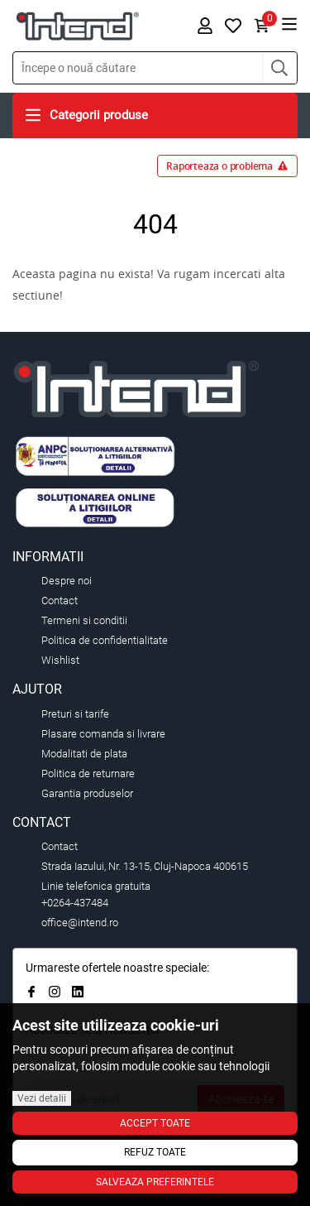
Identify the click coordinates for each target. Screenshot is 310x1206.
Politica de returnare (88, 773)
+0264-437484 (74, 902)
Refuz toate (155, 1152)
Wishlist (60, 660)
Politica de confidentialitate (104, 640)
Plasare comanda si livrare (103, 734)
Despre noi (66, 580)
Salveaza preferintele (155, 1182)
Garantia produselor (87, 793)
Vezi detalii (41, 1098)
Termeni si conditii (84, 620)
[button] (279, 68)
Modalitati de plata (84, 753)
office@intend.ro (79, 922)
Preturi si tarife (75, 714)
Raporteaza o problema (227, 166)
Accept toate (155, 1123)
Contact (59, 600)
